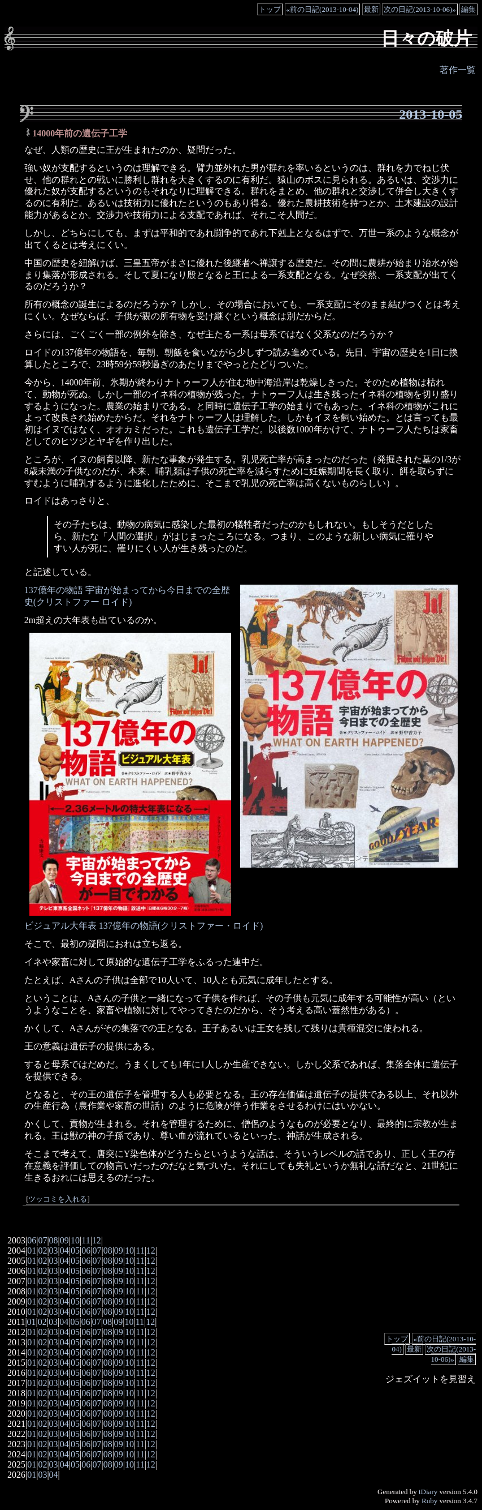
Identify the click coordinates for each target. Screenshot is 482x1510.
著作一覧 (458, 70)
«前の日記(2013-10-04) (322, 9)
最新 (371, 9)
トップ (270, 9)
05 (75, 1250)
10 (75, 1240)
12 (96, 1240)
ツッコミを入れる (57, 1199)
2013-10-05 (430, 114)
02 (42, 1250)
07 (42, 1240)
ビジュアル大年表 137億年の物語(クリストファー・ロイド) (143, 925)
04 (64, 1250)
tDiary (428, 1491)
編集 (468, 9)
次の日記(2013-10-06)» (420, 9)
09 (64, 1240)
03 (53, 1250)
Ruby (429, 1500)
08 (53, 1240)
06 (31, 1240)
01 (31, 1250)
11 (85, 1240)
